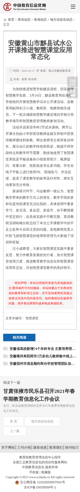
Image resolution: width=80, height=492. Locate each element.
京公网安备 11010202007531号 (42, 482)
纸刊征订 (72, 447)
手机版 (34, 472)
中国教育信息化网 (72, 82)
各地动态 (40, 19)
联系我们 (56, 447)
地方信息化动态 (61, 19)
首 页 (13, 421)
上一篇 (14, 431)
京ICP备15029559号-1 (40, 487)
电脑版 (46, 472)
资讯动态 (24, 19)
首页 (11, 19)
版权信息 (40, 447)
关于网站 (8, 447)
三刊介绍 (24, 447)
